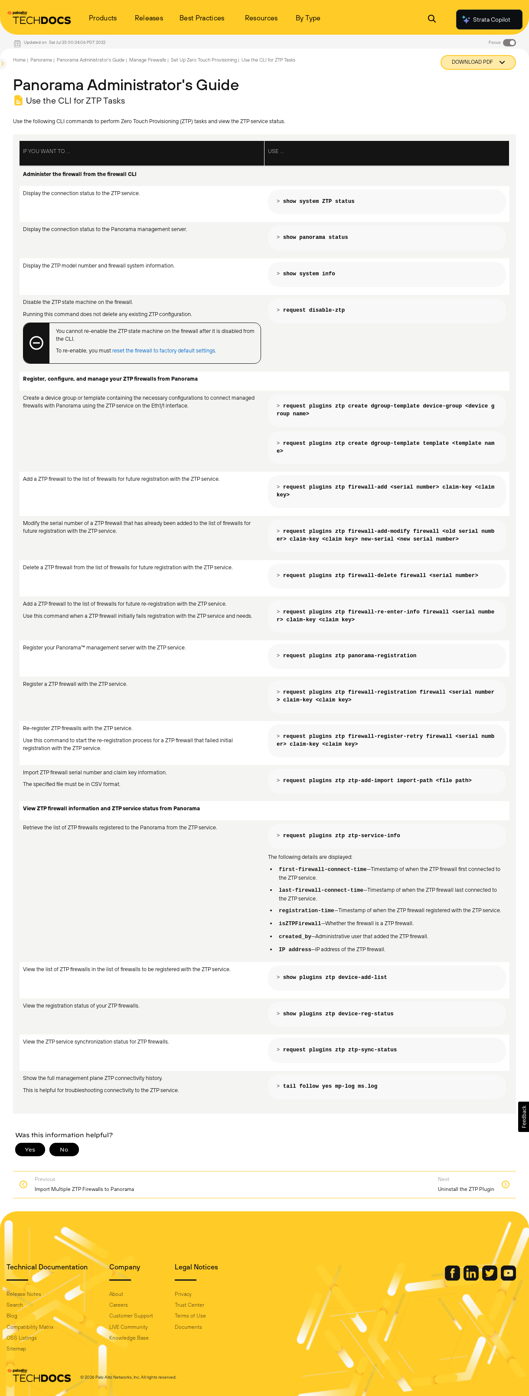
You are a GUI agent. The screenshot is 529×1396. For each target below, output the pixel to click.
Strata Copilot (485, 19)
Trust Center (189, 1305)
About (116, 1294)
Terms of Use (190, 1316)
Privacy (183, 1294)
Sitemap (16, 1349)
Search (15, 1305)
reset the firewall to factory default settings (163, 350)
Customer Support (131, 1316)
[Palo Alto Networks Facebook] (453, 1278)
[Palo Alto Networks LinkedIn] (472, 1278)
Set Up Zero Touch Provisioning (204, 59)
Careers (118, 1305)
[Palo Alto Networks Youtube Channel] (508, 1278)
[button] (523, 1117)
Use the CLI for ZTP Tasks (268, 59)
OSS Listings (22, 1338)
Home (19, 59)
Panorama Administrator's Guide (90, 59)
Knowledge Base (129, 1338)
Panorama (41, 59)
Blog (12, 1316)
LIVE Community (128, 1327)
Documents (188, 1327)
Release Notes (24, 1294)
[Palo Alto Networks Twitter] (490, 1278)
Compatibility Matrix (30, 1327)
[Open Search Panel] (431, 20)
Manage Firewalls (147, 59)
